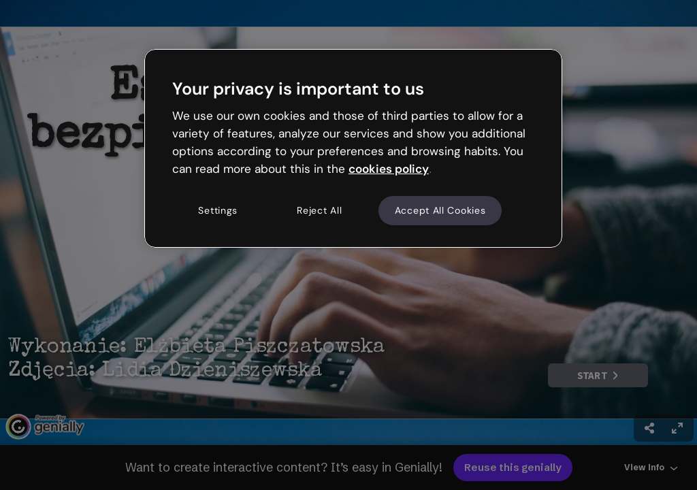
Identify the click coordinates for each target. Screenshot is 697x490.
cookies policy (388, 168)
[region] (353, 148)
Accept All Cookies (440, 210)
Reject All (319, 210)
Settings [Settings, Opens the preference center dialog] (218, 210)
